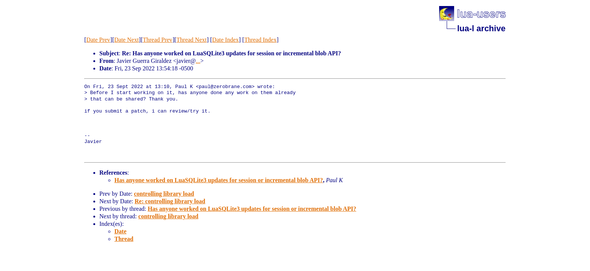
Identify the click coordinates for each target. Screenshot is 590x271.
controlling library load (164, 193)
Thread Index (260, 40)
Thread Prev (157, 40)
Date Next (126, 40)
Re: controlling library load (170, 201)
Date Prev (98, 40)
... (198, 61)
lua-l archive (481, 28)
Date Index (225, 40)
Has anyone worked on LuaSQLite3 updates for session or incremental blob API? (218, 180)
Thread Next (191, 40)
